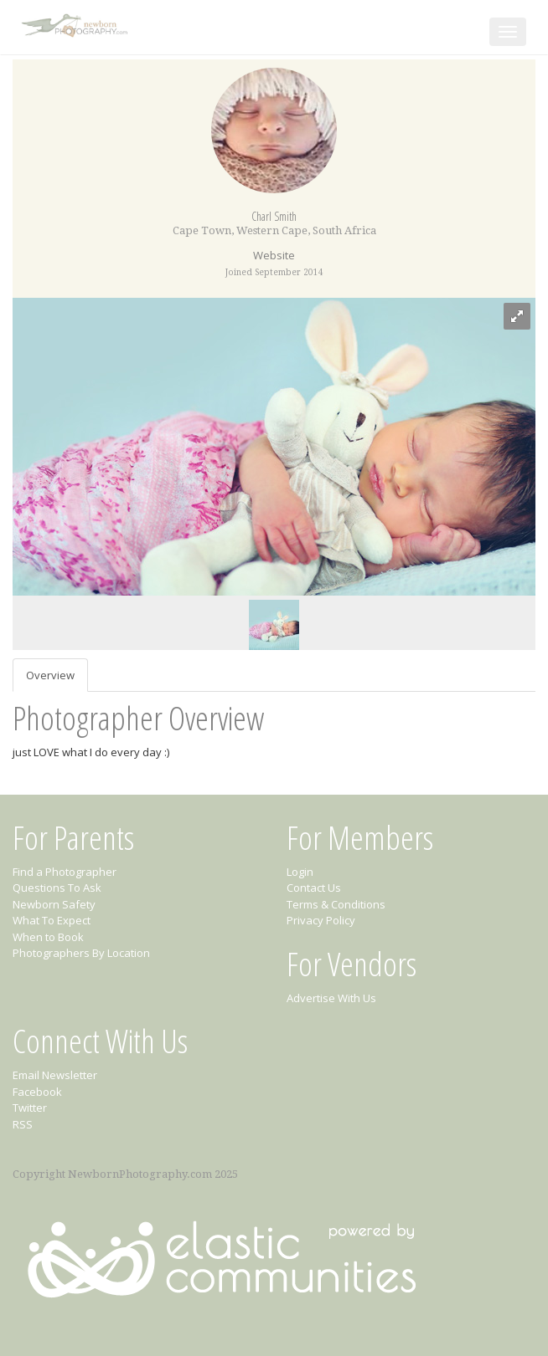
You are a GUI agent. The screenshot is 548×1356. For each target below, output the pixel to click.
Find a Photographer (64, 871)
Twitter (30, 1107)
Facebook (37, 1091)
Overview (50, 675)
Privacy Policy (321, 920)
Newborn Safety (54, 904)
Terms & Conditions (336, 904)
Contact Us (314, 887)
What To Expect (51, 920)
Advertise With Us (331, 997)
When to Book (48, 936)
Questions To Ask (57, 887)
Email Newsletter (55, 1074)
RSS (23, 1124)
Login (300, 871)
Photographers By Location (81, 952)
